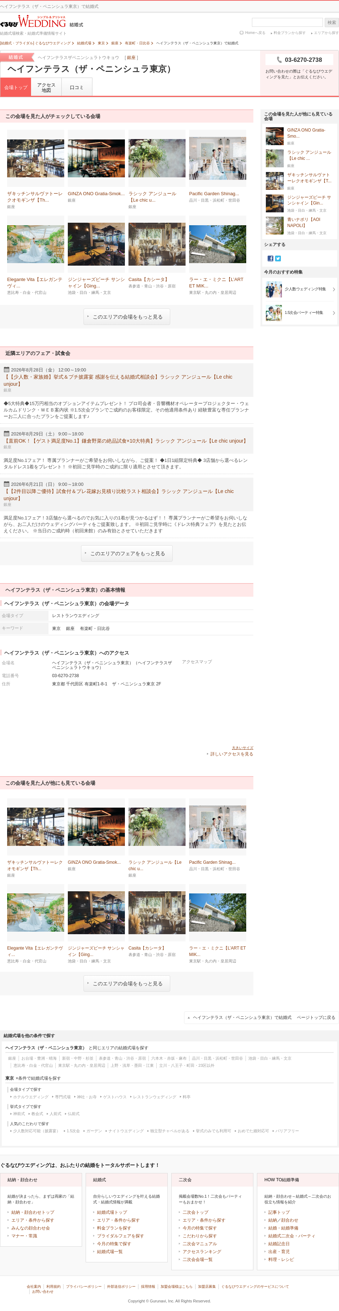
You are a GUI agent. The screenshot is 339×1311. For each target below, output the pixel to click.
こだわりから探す (200, 1235)
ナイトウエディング (126, 1131)
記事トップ (279, 1212)
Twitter (278, 258)
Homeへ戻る (255, 33)
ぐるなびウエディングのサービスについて (255, 1286)
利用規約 (53, 1286)
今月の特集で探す (114, 1243)
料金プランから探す (290, 33)
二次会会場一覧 (198, 1259)
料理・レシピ (281, 1259)
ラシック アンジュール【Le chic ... (309, 155)
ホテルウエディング (31, 1097)
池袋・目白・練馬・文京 (270, 1058)
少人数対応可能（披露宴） (36, 1131)
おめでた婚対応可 (253, 1131)
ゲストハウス (115, 1097)
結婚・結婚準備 (283, 1228)
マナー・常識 (24, 1235)
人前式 (55, 1114)
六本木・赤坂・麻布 (169, 1058)
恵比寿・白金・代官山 (33, 1065)
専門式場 (63, 1097)
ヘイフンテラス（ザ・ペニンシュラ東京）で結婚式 (264, 1017)
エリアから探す (326, 33)
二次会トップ (195, 1212)
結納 (272, 1220)
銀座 (131, 57)
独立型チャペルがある (169, 1131)
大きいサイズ (242, 748)
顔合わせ (289, 1220)
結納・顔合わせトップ (32, 1212)
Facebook (270, 258)
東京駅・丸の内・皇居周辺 (81, 1065)
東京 (56, 628)
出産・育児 (279, 1251)
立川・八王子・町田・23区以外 (186, 1065)
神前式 (19, 1114)
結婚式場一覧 (110, 1251)
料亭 (187, 1097)
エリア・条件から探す (32, 1220)
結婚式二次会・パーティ (291, 1235)
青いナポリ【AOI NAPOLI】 (303, 223)
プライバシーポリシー (84, 1286)
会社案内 (34, 1286)
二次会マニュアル (200, 1243)
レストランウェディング (154, 1097)
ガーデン (94, 1131)
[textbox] (287, 22)
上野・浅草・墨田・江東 (132, 1065)
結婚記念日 (279, 1243)
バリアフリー (287, 1131)
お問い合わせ (43, 1291)
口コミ (77, 87)
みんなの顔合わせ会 (30, 1228)
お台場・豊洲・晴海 (39, 1058)
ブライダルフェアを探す (120, 1235)
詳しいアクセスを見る (232, 753)
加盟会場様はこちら (177, 1286)
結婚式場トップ (112, 1212)
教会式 (37, 1114)
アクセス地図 (46, 87)
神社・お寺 (87, 1097)
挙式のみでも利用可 (213, 1131)
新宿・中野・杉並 (77, 1058)
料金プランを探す (114, 1228)
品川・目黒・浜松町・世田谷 (217, 1058)
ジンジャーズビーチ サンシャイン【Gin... (309, 200)
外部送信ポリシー (121, 1286)
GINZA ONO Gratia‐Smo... (306, 133)
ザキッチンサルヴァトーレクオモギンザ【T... (309, 178)
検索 (332, 22)
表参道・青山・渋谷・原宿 (122, 1058)
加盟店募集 (207, 1286)
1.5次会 (73, 1131)
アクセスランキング (202, 1251)
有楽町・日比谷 (95, 628)
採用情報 (148, 1286)
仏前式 (74, 1114)
